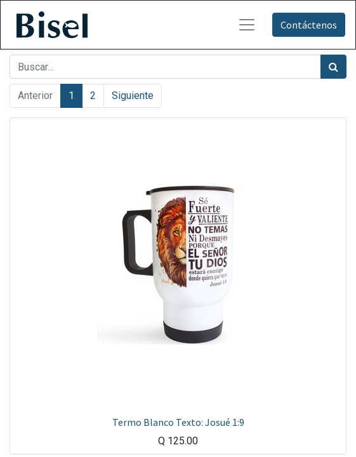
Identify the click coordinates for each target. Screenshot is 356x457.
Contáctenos (308, 24)
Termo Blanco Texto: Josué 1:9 (178, 422)
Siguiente (133, 95)
